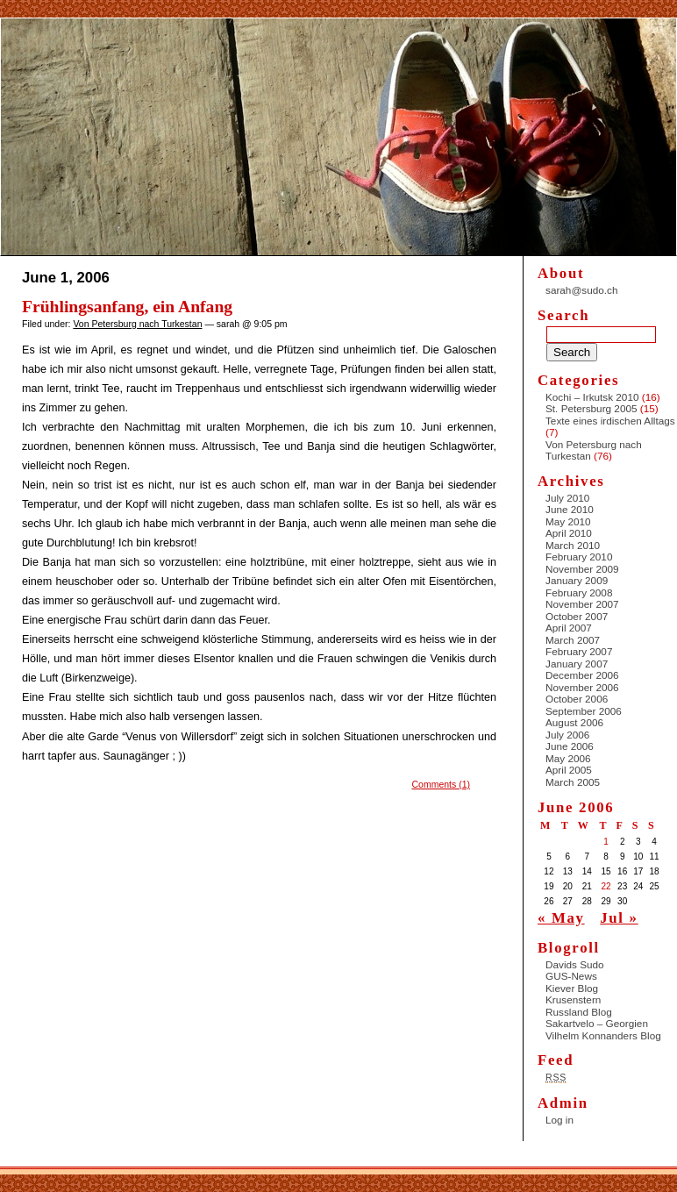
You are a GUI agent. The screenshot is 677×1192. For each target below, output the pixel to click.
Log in (559, 1119)
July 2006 (567, 734)
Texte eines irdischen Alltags (610, 420)
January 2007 (576, 663)
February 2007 (578, 651)
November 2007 (582, 604)
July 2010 (567, 497)
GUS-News (571, 975)
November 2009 (582, 569)
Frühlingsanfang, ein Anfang (127, 306)
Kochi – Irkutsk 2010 (591, 397)
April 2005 (568, 769)
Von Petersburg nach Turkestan (137, 323)
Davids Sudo (574, 964)
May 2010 (568, 521)
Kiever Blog (571, 988)
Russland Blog (578, 1011)
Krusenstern (573, 999)
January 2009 (576, 580)
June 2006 (569, 746)
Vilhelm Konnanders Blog (603, 1035)
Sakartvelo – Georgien (596, 1023)
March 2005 (572, 782)
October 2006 (576, 698)
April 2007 (568, 627)
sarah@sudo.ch (581, 290)
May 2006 (568, 758)
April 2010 (568, 533)
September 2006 (583, 711)
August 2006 (574, 722)
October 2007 (576, 616)
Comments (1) (440, 784)
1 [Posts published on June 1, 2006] (606, 841)
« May (561, 918)
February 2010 (578, 556)
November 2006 (582, 687)
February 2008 (578, 592)
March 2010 (572, 545)
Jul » (619, 918)
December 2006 (582, 675)
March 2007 (572, 640)
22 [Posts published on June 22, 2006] (606, 886)
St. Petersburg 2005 (591, 408)
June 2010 (569, 509)
